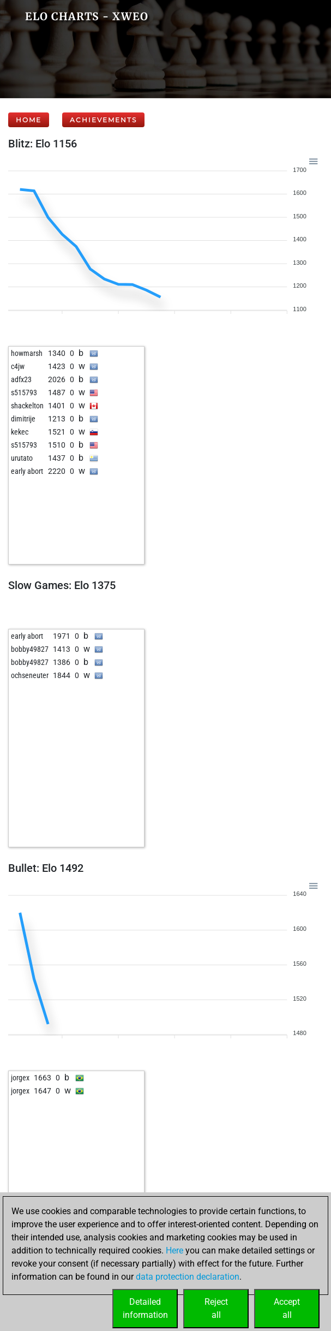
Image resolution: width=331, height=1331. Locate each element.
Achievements (103, 120)
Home (28, 120)
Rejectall (216, 1308)
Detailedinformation (145, 1308)
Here (174, 1250)
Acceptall (287, 1308)
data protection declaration (187, 1276)
